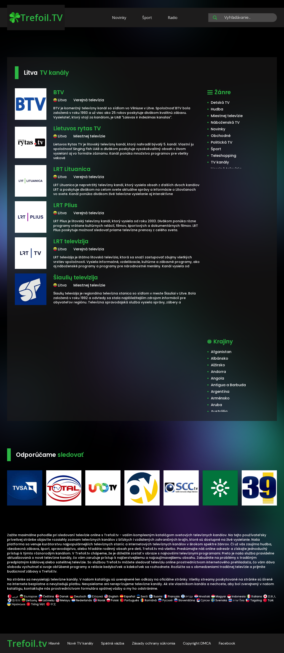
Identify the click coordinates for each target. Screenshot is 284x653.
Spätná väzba (112, 643)
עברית (187, 596)
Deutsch (78, 596)
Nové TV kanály (80, 643)
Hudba (217, 109)
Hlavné (54, 643)
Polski (112, 600)
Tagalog (254, 600)
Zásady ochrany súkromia (153, 643)
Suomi (155, 596)
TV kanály (220, 162)
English (111, 596)
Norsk (99, 600)
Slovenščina (184, 600)
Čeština (46, 596)
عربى (13, 596)
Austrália (219, 411)
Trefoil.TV (36, 17)
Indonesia (236, 596)
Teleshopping (223, 155)
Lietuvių (29, 600)
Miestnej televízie (227, 115)
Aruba (216, 404)
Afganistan (221, 351)
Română (148, 600)
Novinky (119, 17)
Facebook (227, 643)
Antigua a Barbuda (228, 385)
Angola (217, 378)
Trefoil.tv (27, 643)
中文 (51, 604)
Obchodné (220, 135)
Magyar (219, 596)
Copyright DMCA (197, 643)
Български (28, 596)
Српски (203, 600)
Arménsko (220, 398)
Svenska (219, 600)
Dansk (62, 596)
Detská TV (220, 102)
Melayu (63, 600)
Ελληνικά (95, 596)
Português (129, 600)
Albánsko (219, 358)
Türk (268, 600)
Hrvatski (202, 596)
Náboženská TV (225, 122)
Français (171, 596)
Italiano (254, 596)
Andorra (218, 371)
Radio (172, 17)
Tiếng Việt (36, 604)
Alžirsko (218, 365)
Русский (165, 600)
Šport (147, 17)
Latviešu (46, 600)
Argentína (220, 391)
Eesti (142, 596)
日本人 (269, 596)
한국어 (14, 600)
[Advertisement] (142, 43)
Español (127, 596)
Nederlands (82, 600)
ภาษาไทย (236, 600)
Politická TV (221, 142)
